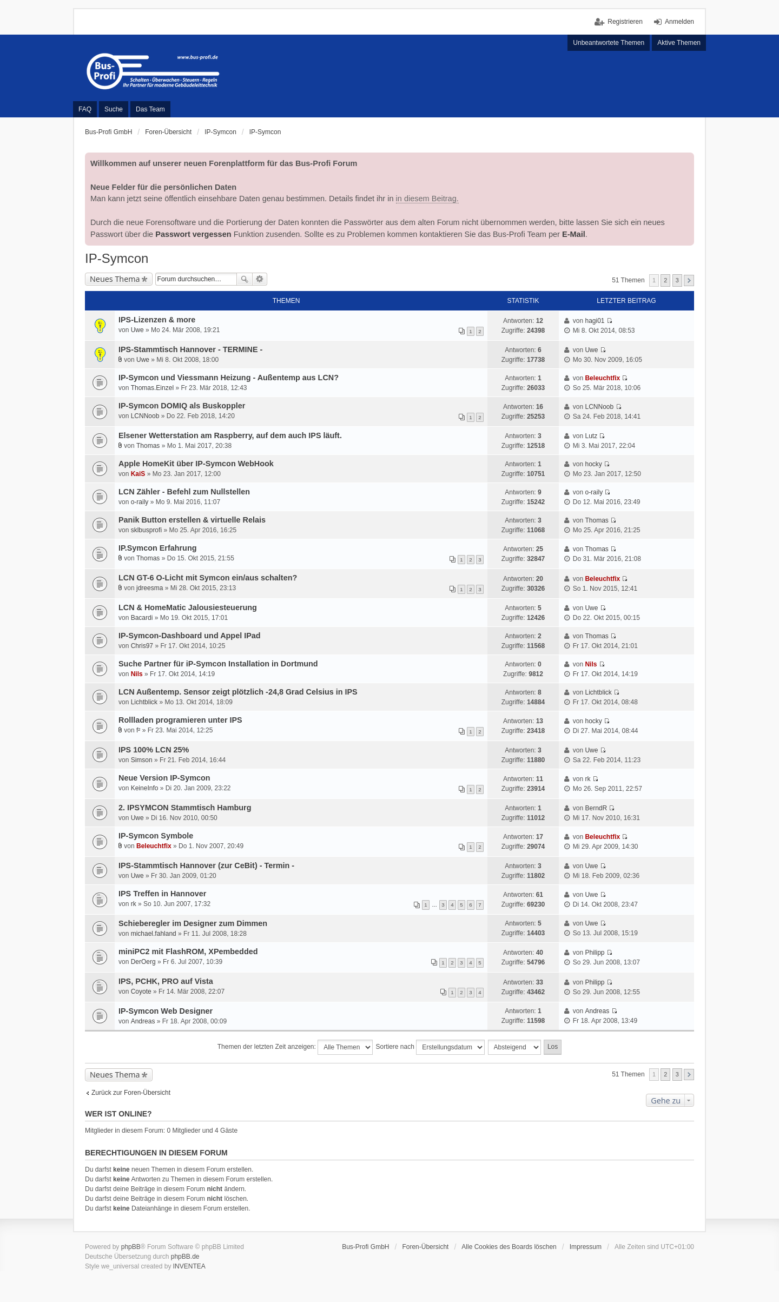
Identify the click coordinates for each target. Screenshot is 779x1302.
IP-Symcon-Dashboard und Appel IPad (189, 635)
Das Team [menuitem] (150, 109)
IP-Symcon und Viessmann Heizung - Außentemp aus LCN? (228, 377)
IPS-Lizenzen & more (156, 319)
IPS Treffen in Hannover (162, 893)
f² (138, 730)
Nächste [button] (689, 280)
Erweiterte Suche (260, 279)
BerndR (596, 808)
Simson (142, 760)
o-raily (140, 502)
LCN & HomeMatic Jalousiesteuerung (187, 607)
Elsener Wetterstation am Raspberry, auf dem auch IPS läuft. (230, 435)
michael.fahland (153, 933)
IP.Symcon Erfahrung (157, 548)
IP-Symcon (116, 258)
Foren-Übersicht (425, 1247)
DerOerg (143, 962)
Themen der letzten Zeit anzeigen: (295, 1047)
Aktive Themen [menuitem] (679, 43)
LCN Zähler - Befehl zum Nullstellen (184, 491)
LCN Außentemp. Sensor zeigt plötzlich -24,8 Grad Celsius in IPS (238, 692)
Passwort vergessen (193, 234)
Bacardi (142, 618)
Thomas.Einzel (152, 388)
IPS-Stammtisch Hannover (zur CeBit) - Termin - (206, 865)
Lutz (591, 436)
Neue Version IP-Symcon (164, 778)
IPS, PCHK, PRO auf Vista (165, 981)
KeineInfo (145, 788)
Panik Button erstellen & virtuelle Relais (192, 519)
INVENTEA (189, 1266)
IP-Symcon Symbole (155, 835)
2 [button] (665, 280)
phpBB (131, 1247)
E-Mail (573, 234)
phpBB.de (185, 1256)
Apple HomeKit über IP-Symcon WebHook (196, 463)
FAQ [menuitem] (84, 109)
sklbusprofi (146, 530)
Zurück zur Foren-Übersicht (130, 1092)
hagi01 (594, 321)
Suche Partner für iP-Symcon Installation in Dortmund (218, 663)
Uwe (137, 330)
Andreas (143, 1021)
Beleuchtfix (602, 378)
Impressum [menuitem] (586, 1247)
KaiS (138, 474)
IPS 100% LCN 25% (153, 749)
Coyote (141, 991)
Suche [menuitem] (113, 109)
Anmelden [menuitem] (679, 21)
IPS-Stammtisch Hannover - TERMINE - (190, 349)
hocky (593, 464)
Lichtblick (144, 702)
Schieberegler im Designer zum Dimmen (192, 923)
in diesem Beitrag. (427, 198)
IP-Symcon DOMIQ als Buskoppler (181, 405)
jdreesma (149, 588)
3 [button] (677, 280)
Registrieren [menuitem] (625, 21)
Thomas (148, 446)
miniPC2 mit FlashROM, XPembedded (188, 951)
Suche (244, 279)
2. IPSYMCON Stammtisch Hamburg (185, 807)
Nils (137, 674)
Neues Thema (115, 279)
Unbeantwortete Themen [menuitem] (608, 43)
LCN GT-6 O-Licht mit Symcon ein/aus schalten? (207, 577)
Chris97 (142, 646)
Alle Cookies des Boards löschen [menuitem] (508, 1247)
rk (587, 779)
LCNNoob (145, 416)
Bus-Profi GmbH (365, 1247)
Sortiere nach (430, 1047)
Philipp (594, 952)
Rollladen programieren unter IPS (180, 720)
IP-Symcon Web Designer (165, 1011)
